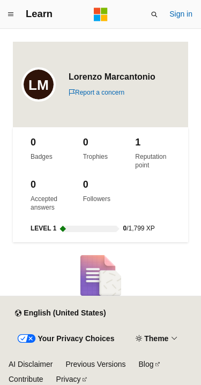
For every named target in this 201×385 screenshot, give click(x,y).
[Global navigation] (10, 14)
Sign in (180, 14)
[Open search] (154, 14)
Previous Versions (95, 364)
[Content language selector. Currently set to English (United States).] (60, 313)
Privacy (68, 379)
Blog (146, 364)
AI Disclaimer (31, 364)
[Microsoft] (101, 14)
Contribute (26, 379)
